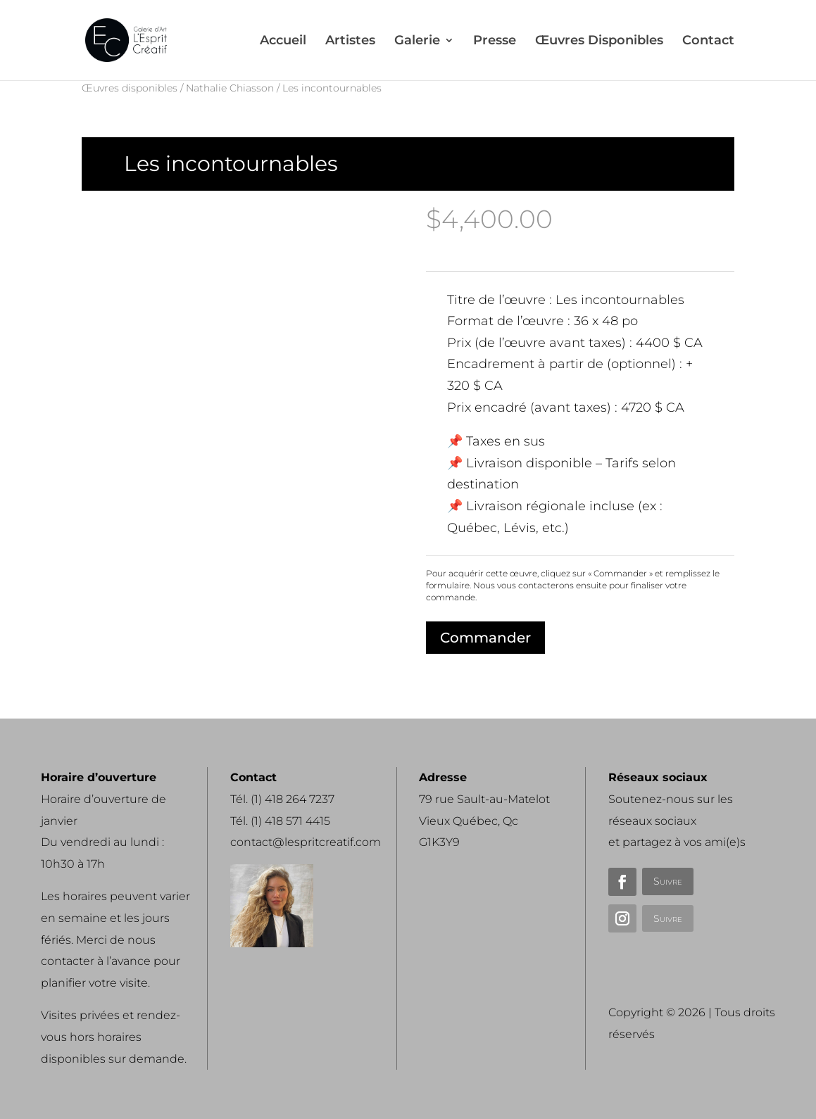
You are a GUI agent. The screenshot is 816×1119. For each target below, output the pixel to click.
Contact (708, 41)
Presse (494, 41)
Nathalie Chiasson (230, 88)
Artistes (350, 41)
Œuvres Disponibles (599, 41)
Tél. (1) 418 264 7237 (282, 799)
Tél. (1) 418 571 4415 (280, 821)
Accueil (283, 41)
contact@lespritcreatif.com (305, 842)
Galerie (417, 41)
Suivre (667, 881)
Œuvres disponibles (129, 88)
